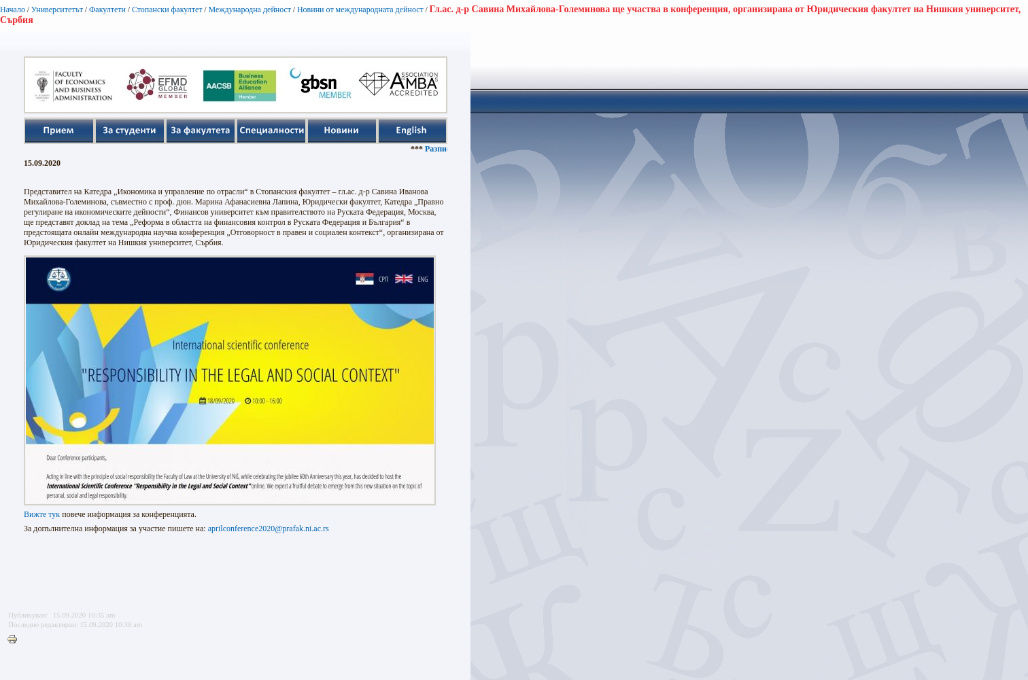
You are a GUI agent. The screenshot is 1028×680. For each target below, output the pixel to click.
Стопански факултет (167, 9)
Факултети (107, 9)
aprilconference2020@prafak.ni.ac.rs (268, 528)
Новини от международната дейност (360, 9)
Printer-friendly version (15, 640)
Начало (12, 9)
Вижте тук (42, 514)
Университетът (57, 9)
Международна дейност (249, 9)
